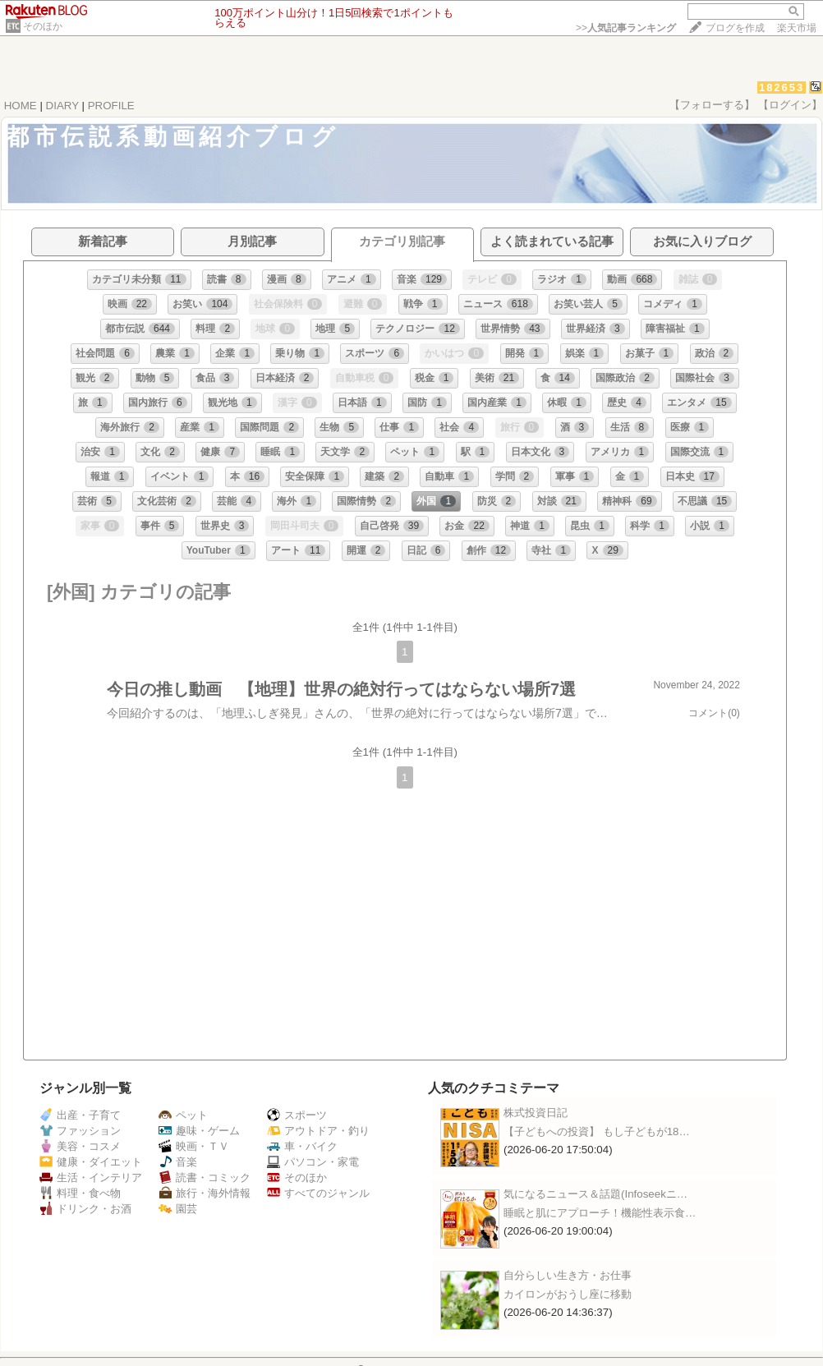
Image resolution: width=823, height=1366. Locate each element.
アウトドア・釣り (318, 1131)
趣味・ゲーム (199, 1131)
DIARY (62, 105)
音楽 (178, 1162)
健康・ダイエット (90, 1162)
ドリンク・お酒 (85, 1209)
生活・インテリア (90, 1177)
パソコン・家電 (313, 1162)
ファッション (80, 1131)
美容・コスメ (80, 1146)
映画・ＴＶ (194, 1146)
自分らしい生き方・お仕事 (567, 1275)
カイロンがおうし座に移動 (567, 1294)
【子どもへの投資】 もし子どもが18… (596, 1131)
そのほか (42, 26)
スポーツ (297, 1115)
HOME (20, 105)
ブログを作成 (735, 28)
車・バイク (302, 1146)
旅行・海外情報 (205, 1193)
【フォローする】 (712, 105)
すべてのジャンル (318, 1193)
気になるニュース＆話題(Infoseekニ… (595, 1194)
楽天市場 (796, 28)
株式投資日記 (535, 1112)
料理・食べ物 (80, 1193)
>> (626, 28)
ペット (183, 1115)
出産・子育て (80, 1115)
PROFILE (111, 105)
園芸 (178, 1209)
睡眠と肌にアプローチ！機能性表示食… (599, 1213)
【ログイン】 (790, 105)
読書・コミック (205, 1177)
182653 (781, 87)
